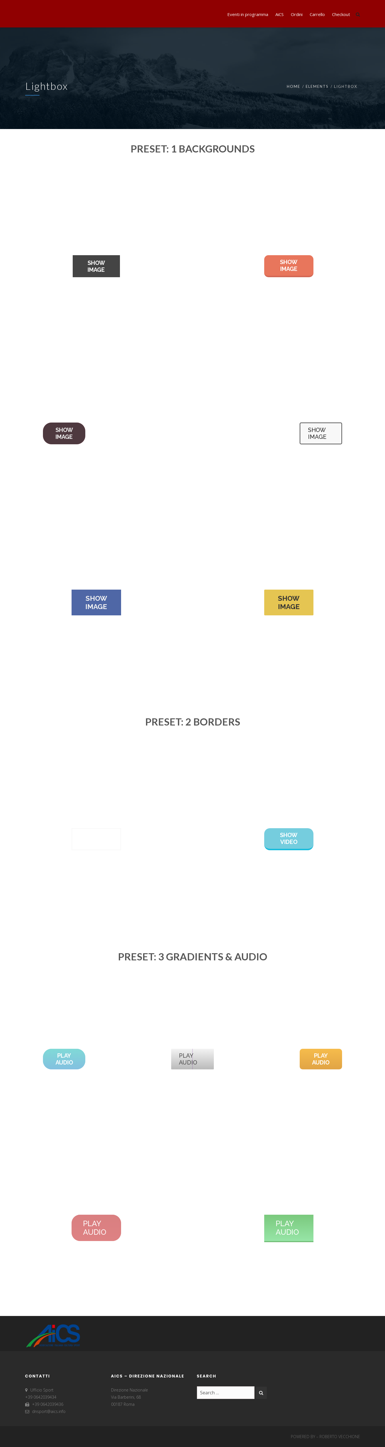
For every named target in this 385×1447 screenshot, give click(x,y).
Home (293, 86)
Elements (317, 86)
